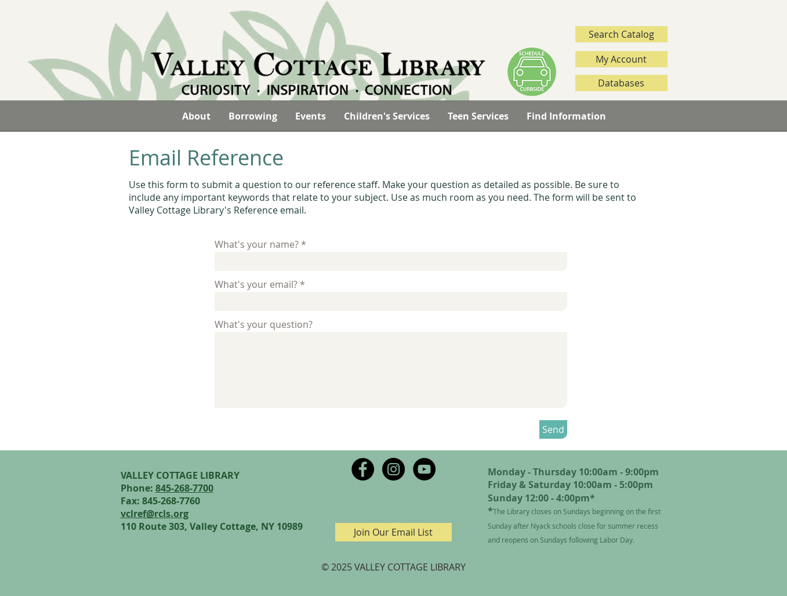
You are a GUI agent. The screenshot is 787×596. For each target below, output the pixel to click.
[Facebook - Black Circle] (362, 469)
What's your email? (256, 284)
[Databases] (621, 83)
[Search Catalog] (621, 34)
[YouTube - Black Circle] (424, 469)
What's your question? (264, 324)
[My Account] (621, 59)
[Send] (553, 429)
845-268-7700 (184, 488)
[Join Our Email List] (393, 532)
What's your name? (257, 244)
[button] (196, 116)
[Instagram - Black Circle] (393, 469)
